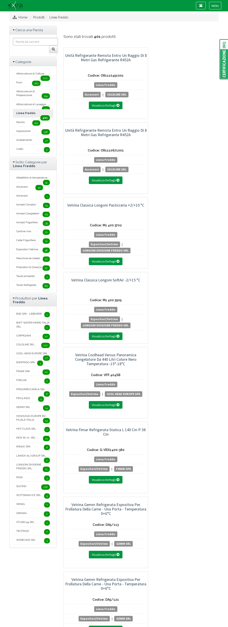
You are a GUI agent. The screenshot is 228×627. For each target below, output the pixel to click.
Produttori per (30, 300)
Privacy (106, 606)
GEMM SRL (87, 250)
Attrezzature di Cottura (33, 75)
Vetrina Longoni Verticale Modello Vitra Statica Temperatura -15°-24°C (87, 353)
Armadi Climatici (194, 244)
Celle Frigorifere (33, 241)
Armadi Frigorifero (33, 223)
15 (184, 419)
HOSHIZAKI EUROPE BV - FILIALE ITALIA (33, 418)
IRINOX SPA (33, 447)
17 (201, 419)
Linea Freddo (58, 17)
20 (77, 427)
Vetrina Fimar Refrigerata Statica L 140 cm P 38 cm (195, 132)
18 (210, 419)
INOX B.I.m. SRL (33, 438)
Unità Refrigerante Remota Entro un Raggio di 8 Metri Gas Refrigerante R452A (87, 62)
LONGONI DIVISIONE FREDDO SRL (197, 101)
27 (140, 427)
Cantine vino (75, 319)
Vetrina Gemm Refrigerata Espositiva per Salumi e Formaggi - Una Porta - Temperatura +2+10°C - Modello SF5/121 (195, 214)
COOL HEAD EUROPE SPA (141, 176)
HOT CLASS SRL (33, 429)
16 (192, 419)
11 (149, 419)
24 (113, 427)
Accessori (73, 94)
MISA (33, 478)
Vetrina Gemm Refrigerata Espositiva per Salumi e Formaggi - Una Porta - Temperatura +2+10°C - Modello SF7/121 (87, 288)
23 (104, 427)
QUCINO (33, 487)
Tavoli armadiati (33, 277)
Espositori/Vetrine (193, 94)
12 (158, 419)
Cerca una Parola (29, 30)
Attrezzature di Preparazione (33, 94)
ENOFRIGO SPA (29, 363)
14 (175, 419)
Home (22, 17)
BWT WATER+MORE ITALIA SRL (33, 325)
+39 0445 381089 (117, 590)
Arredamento (33, 140)
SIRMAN (33, 514)
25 (122, 427)
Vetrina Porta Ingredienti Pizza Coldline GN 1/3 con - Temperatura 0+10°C (195, 353)
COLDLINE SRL (98, 94)
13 (166, 419)
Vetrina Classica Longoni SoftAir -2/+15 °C (87, 132)
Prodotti (39, 17)
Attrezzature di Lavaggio (33, 106)
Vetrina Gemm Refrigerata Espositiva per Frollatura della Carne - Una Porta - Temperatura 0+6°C (87, 212)
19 (67, 427)
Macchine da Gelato (33, 259)
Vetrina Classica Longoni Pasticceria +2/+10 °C (195, 57)
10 (141, 419)
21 (85, 427)
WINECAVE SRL (33, 540)
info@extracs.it (119, 594)
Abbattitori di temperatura (33, 179)
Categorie (23, 62)
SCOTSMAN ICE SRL (33, 496)
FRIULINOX (30, 399)
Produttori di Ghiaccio (33, 268)
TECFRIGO (33, 532)
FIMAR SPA (194, 176)
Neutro (28, 123)
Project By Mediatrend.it (134, 606)
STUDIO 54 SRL (33, 523)
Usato (33, 149)
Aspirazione (33, 132)
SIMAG (33, 505)
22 (94, 427)
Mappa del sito (86, 606)
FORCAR (33, 381)
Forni (28, 83)
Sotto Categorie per (30, 164)
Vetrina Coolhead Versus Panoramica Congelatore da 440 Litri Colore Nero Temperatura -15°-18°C (141, 137)
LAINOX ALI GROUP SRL (33, 457)
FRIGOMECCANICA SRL (33, 390)
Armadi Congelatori (33, 214)
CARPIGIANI (33, 336)
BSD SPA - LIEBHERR (33, 314)
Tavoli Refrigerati (33, 286)
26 (131, 427)
